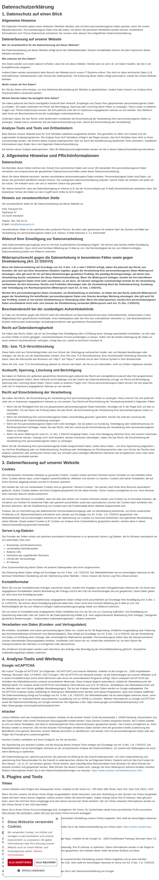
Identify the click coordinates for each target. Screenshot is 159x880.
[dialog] (32, 845)
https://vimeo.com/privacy (137, 826)
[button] (32, 870)
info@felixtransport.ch (22, 224)
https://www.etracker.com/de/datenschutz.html (117, 770)
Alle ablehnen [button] (46, 862)
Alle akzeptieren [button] (20, 862)
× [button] (56, 819)
